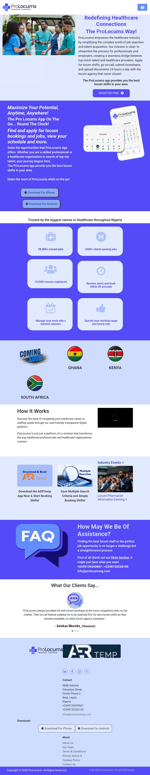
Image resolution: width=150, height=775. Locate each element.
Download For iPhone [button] (39, 192)
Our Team (68, 747)
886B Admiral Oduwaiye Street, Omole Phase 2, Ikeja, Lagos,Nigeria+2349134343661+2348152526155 (73, 697)
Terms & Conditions (74, 751)
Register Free (111, 93)
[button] (7, 35)
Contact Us (69, 764)
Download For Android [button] (41, 204)
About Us (68, 743)
